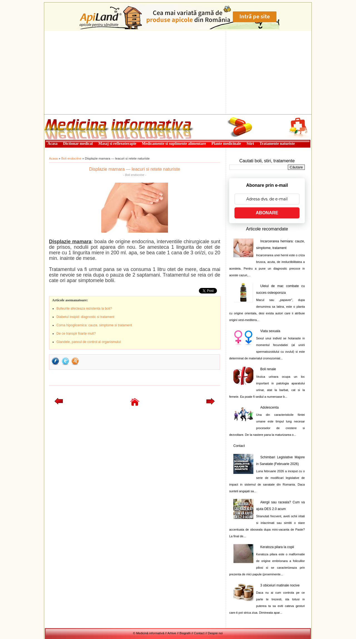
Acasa (53, 158)
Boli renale (268, 369)
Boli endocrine (71, 158)
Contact (239, 446)
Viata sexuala (270, 331)
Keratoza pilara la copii (277, 547)
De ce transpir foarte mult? (76, 333)
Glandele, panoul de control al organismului (88, 342)
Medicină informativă (59, 116)
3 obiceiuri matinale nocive (280, 585)
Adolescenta (269, 407)
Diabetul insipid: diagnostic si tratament (85, 317)
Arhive (171, 633)
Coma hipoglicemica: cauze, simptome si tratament (94, 325)
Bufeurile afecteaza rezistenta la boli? (84, 308)
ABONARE (267, 212)
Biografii (185, 633)
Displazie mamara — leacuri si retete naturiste (134, 169)
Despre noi (215, 633)
